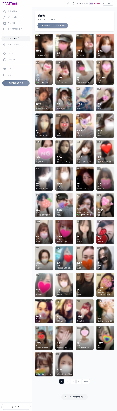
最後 (86, 381)
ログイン (16, 407)
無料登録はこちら (16, 83)
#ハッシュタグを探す (74, 396)
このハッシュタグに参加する (52, 25)
